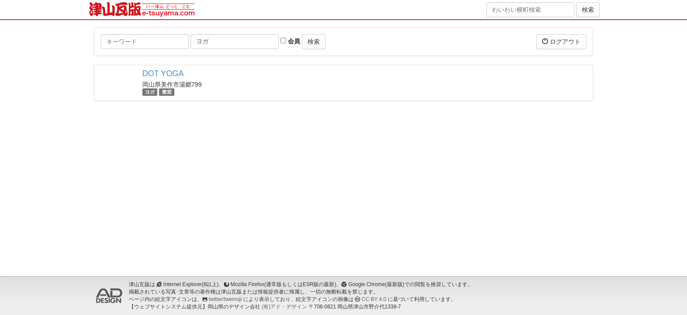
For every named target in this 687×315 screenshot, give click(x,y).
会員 (290, 41)
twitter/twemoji (225, 299)
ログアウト (561, 41)
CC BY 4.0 (374, 299)
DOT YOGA (163, 73)
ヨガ (150, 91)
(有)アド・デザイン (284, 307)
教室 (167, 91)
